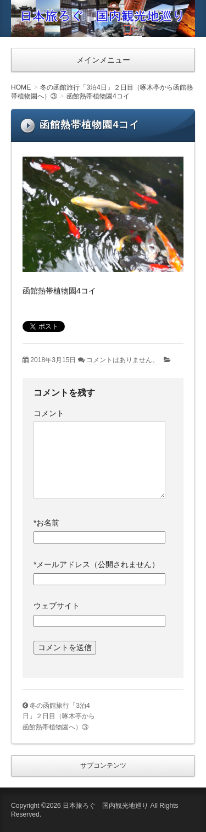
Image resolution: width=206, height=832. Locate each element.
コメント (49, 413)
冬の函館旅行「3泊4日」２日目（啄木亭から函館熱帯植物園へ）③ (59, 716)
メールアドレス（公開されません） (96, 564)
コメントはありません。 (122, 360)
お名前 (46, 522)
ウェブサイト (57, 605)
